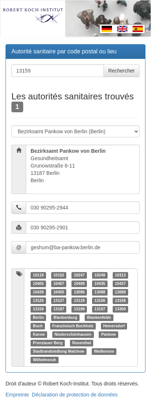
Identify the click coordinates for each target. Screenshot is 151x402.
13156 (99, 300)
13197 (99, 309)
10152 (58, 275)
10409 (79, 283)
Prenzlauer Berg (48, 343)
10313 (120, 275)
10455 (58, 292)
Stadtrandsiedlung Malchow (58, 351)
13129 (79, 300)
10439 (38, 292)
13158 (120, 300)
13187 (58, 309)
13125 (38, 300)
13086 (79, 292)
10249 (99, 275)
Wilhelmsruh (44, 359)
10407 (58, 283)
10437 (120, 283)
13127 (58, 300)
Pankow (108, 334)
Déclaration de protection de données (75, 395)
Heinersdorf (114, 326)
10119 (38, 275)
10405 (38, 283)
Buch (37, 326)
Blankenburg (65, 317)
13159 (38, 309)
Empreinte (17, 395)
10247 (79, 275)
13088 (99, 292)
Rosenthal (81, 343)
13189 (79, 309)
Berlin (38, 317)
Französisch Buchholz (72, 326)
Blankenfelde (99, 317)
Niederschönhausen (73, 334)
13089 (120, 292)
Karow (39, 334)
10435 (99, 283)
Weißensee (104, 351)
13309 (120, 309)
